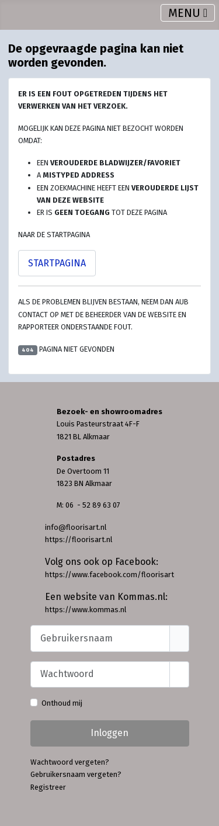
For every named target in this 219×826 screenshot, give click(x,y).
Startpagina (57, 263)
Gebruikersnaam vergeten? (75, 774)
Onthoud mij (61, 703)
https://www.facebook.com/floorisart (109, 574)
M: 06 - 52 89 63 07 (88, 505)
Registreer (48, 787)
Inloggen (109, 732)
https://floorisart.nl (78, 539)
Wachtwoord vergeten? (69, 762)
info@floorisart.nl (75, 527)
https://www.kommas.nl (85, 609)
